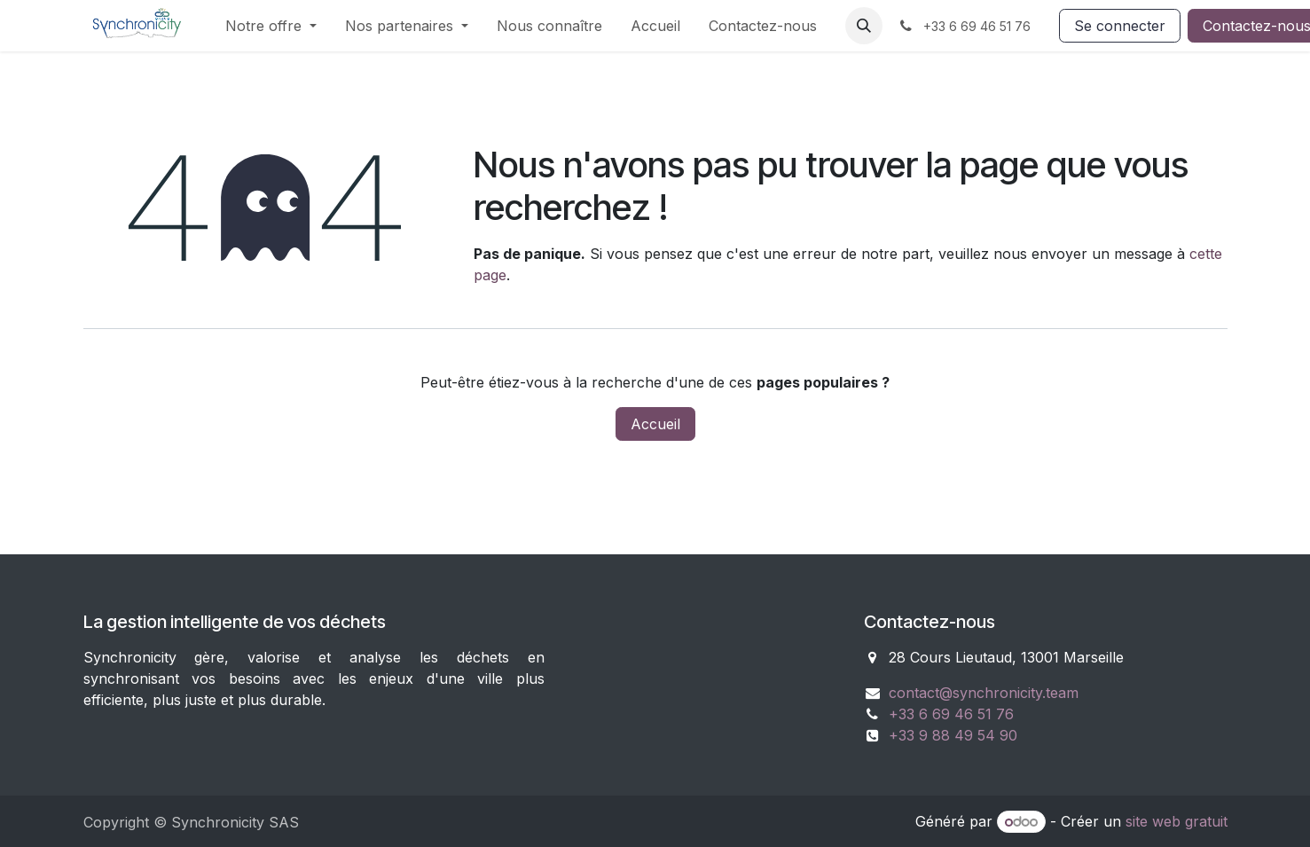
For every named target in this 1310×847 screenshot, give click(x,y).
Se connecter (1119, 26)
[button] (863, 25)
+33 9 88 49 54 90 (953, 735)
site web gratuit (1177, 821)
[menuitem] (271, 25)
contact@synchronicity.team (984, 693)
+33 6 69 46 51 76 (951, 714)
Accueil (655, 424)
